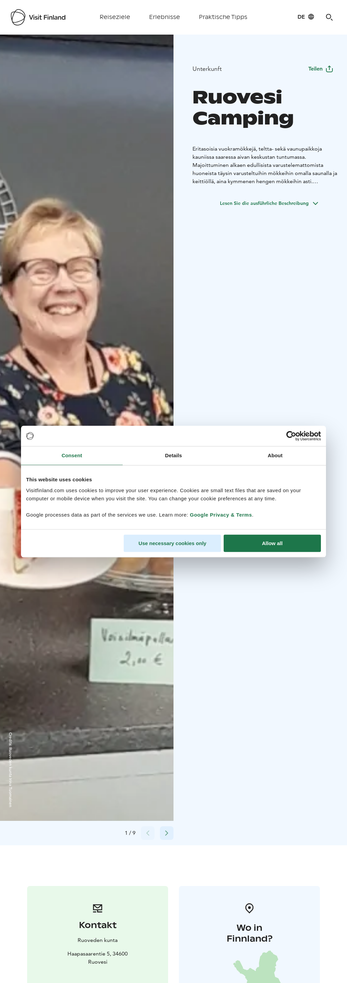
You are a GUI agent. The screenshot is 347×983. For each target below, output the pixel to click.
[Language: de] (306, 17)
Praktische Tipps (223, 17)
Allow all (272, 543)
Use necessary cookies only (172, 543)
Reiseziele (115, 17)
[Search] (329, 17)
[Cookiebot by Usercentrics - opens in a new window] (291, 436)
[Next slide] (167, 833)
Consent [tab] (72, 455)
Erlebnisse (164, 17)
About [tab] (275, 455)
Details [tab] (173, 455)
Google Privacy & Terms (221, 515)
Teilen (320, 68)
